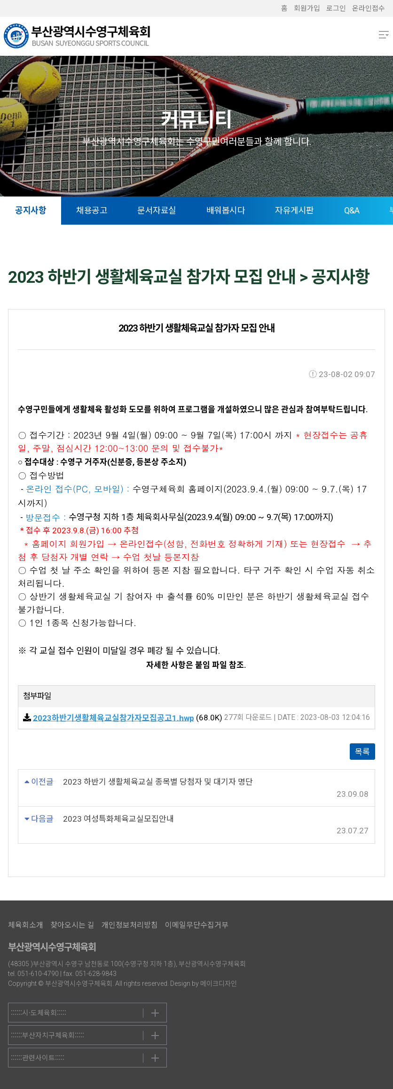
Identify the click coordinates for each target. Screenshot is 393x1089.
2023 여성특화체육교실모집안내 (118, 819)
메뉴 (383, 35)
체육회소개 (25, 925)
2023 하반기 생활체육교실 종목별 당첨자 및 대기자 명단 (158, 781)
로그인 (336, 8)
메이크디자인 (218, 983)
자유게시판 (294, 210)
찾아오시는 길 (72, 925)
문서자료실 (156, 210)
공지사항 (30, 210)
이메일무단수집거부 (196, 925)
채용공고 (91, 210)
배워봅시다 (225, 210)
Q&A (352, 210)
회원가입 (307, 8)
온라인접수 (368, 8)
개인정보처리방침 (130, 925)
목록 (362, 751)
